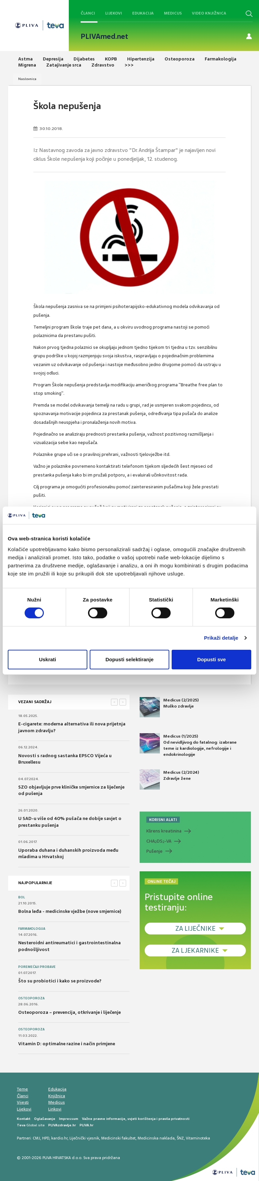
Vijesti (23, 1102)
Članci (88, 13)
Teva (21, 1125)
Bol (21, 897)
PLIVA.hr (86, 1125)
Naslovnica (27, 79)
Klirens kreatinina (163, 831)
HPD (45, 1138)
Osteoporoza (31, 998)
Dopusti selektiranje (130, 659)
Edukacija (143, 13)
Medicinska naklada (156, 1138)
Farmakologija (31, 929)
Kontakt (23, 1118)
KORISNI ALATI (163, 819)
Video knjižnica (209, 13)
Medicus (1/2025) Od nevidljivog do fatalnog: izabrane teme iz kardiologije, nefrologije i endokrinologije (188, 745)
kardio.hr (59, 1138)
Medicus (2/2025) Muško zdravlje (169, 707)
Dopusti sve (211, 659)
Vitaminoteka (198, 1138)
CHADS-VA (158, 841)
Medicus (173, 13)
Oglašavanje (44, 1118)
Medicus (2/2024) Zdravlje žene (169, 779)
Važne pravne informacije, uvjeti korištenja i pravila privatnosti (136, 1118)
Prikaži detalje (221, 638)
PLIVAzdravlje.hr (62, 1125)
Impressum (68, 1118)
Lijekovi (113, 13)
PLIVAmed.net (104, 36)
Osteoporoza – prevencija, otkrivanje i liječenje (69, 1012)
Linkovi (54, 1109)
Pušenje (154, 851)
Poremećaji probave (37, 967)
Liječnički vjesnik (84, 1138)
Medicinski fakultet (118, 1138)
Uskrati (47, 659)
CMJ (36, 1138)
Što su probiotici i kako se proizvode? (60, 981)
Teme (22, 1089)
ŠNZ (180, 1138)
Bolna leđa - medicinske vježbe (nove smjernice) (69, 911)
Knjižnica (56, 1096)
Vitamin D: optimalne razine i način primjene (66, 1044)
